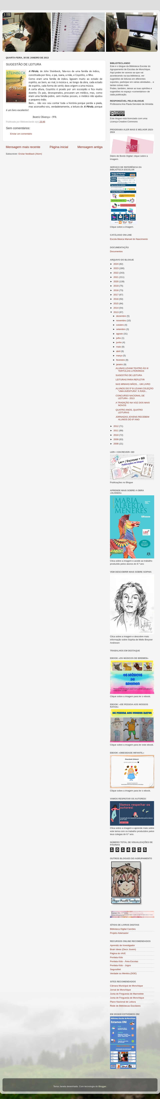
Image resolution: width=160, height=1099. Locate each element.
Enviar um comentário (21, 134)
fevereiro (121, 360)
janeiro (120, 364)
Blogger (102, 1086)
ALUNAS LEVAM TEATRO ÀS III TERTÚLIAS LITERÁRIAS (132, 369)
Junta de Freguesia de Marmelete (127, 994)
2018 (116, 290)
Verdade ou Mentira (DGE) (123, 973)
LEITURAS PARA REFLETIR (130, 379)
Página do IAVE (118, 953)
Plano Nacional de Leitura (123, 1002)
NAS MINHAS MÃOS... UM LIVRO (133, 384)
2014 (116, 308)
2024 (116, 264)
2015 (116, 303)
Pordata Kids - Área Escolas (124, 961)
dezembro (121, 316)
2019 (116, 286)
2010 (116, 435)
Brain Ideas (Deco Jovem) (123, 949)
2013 (116, 312)
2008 (116, 443)
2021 (116, 277)
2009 (116, 439)
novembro (121, 320)
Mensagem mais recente (23, 147)
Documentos (116, 251)
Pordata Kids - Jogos (120, 965)
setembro (121, 329)
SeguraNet (115, 969)
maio (119, 346)
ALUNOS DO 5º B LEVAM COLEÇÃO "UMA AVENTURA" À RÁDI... (135, 389)
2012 (116, 426)
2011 (116, 430)
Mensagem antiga (90, 147)
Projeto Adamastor (119, 933)
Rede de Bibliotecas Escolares (125, 1006)
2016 (116, 299)
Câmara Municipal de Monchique (126, 986)
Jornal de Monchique (120, 990)
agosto (120, 333)
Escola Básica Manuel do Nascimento (129, 239)
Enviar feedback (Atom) (30, 154)
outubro (120, 325)
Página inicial (59, 147)
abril (118, 351)
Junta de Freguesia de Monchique (127, 998)
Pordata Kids (116, 957)
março (119, 355)
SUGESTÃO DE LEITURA (129, 375)
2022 (116, 273)
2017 (116, 294)
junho (119, 342)
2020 (116, 281)
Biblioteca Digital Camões (123, 929)
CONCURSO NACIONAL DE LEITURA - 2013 (130, 397)
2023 (116, 268)
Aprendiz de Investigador (122, 945)
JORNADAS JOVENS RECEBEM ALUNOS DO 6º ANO (132, 418)
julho (119, 338)
